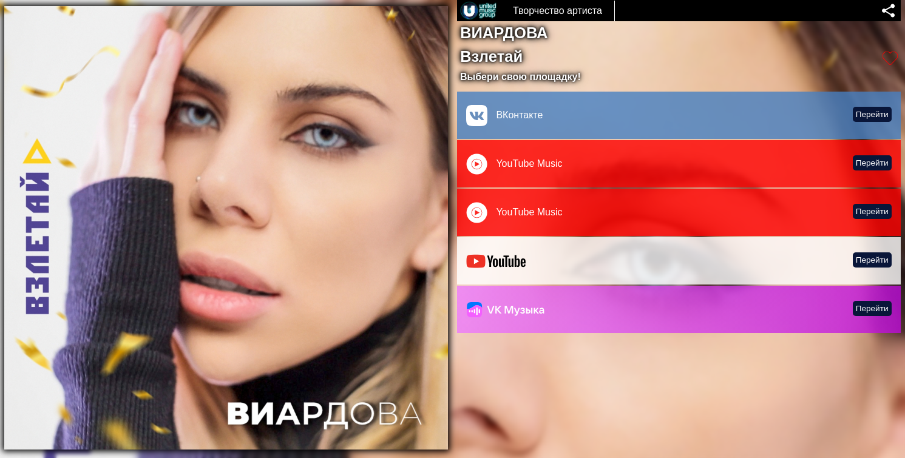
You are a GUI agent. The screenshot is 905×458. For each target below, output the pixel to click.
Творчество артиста (557, 10)
